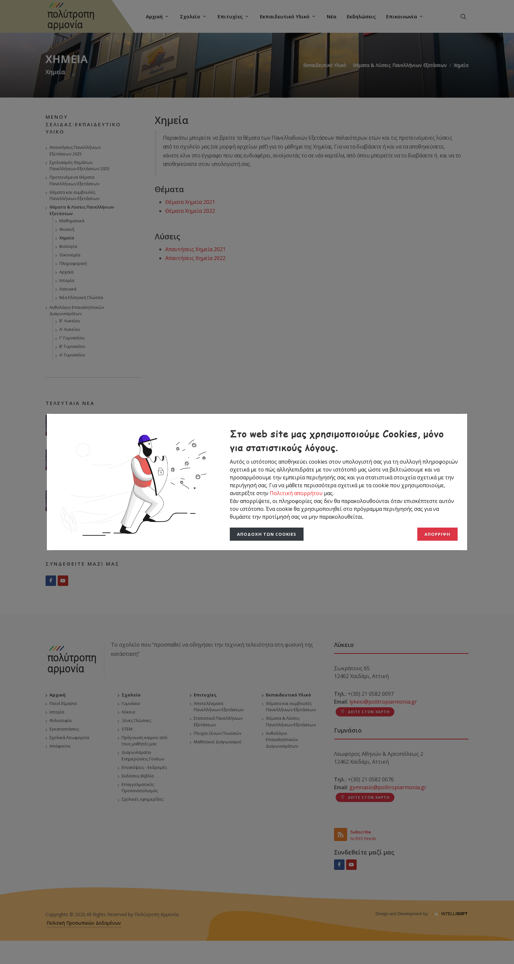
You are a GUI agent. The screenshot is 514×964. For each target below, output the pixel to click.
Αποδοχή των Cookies (266, 534)
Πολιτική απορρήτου (297, 493)
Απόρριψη (437, 534)
